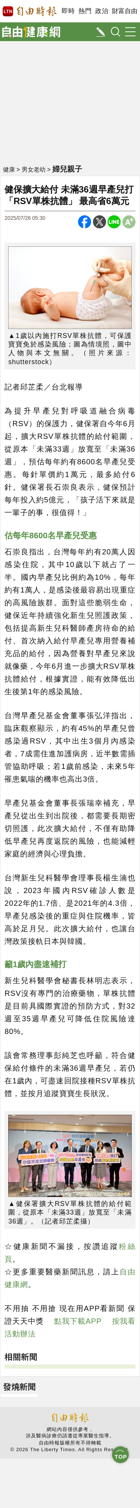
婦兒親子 (67, 169)
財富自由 (124, 11)
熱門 (84, 11)
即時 (68, 11)
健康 (9, 169)
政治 (101, 11)
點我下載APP (78, 1321)
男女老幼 (34, 169)
